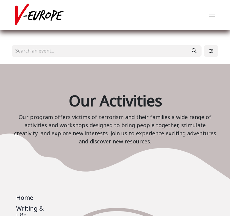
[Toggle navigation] (212, 15)
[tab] (35, 199)
